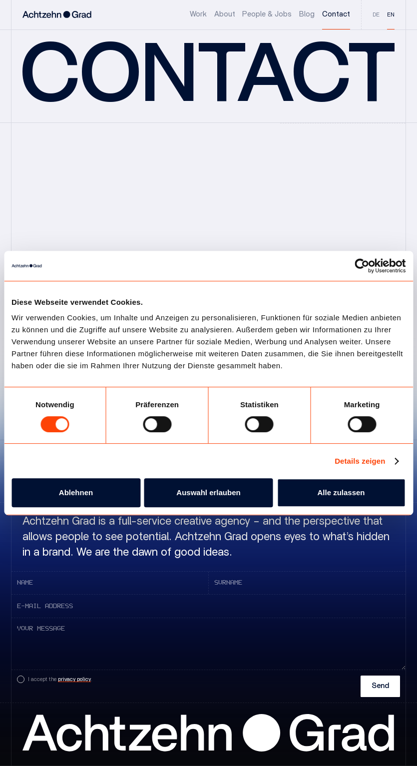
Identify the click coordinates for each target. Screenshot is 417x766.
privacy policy (74, 679)
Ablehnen (76, 492)
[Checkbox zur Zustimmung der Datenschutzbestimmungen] (54, 679)
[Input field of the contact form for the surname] (307, 583)
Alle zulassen (341, 492)
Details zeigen (360, 461)
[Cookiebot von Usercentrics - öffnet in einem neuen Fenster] (362, 265)
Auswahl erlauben (208, 492)
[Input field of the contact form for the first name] (109, 583)
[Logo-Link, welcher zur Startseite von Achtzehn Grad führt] (56, 14)
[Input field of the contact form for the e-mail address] (208, 606)
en (391, 14)
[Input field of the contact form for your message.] (208, 644)
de (376, 14)
